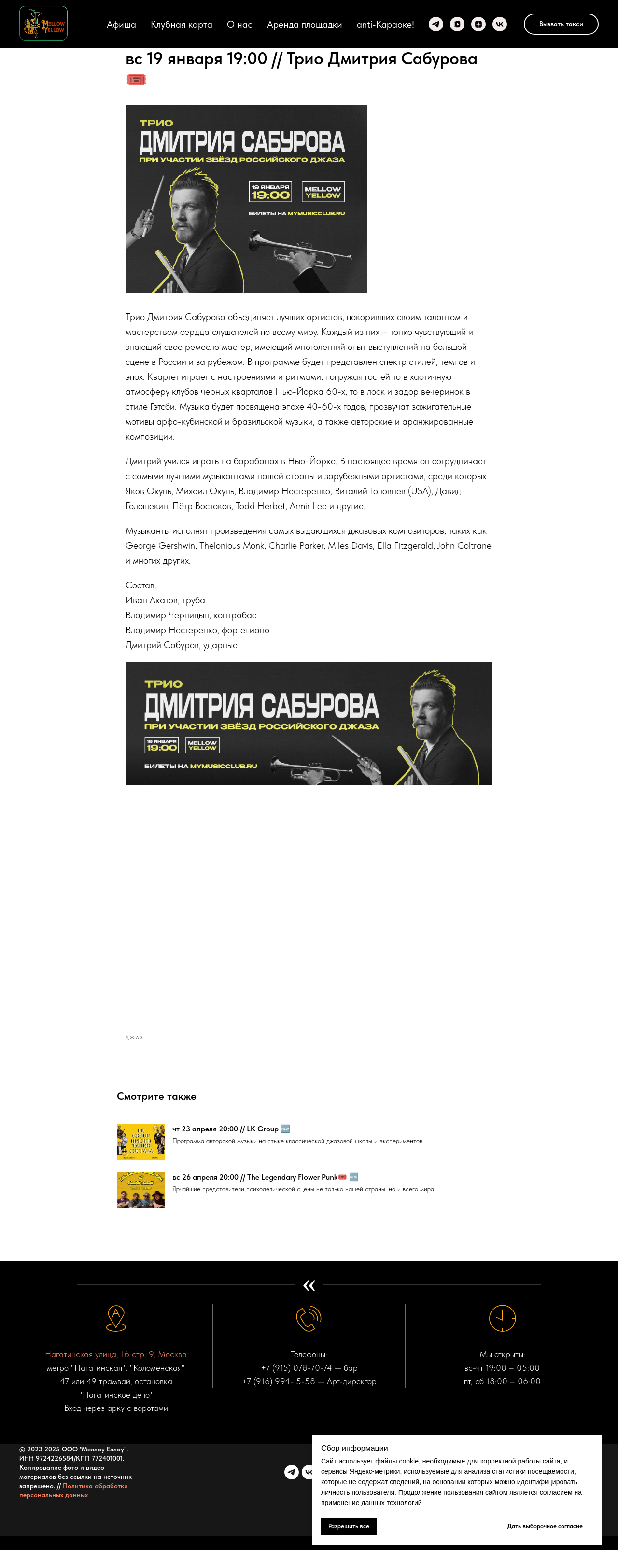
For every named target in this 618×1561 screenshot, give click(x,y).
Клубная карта (181, 24)
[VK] (499, 24)
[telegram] (291, 1483)
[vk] (309, 1483)
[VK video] (457, 24)
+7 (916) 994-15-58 (278, 1392)
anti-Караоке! (385, 24)
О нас (240, 24)
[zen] (478, 24)
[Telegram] (436, 24)
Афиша (121, 24)
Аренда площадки (304, 24)
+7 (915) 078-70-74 (296, 1378)
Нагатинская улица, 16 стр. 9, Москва (116, 1365)
